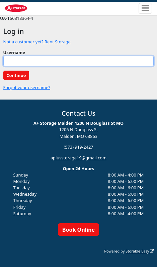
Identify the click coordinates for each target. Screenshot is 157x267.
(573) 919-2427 (78, 147)
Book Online (78, 229)
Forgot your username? (26, 87)
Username (14, 52)
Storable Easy (140, 251)
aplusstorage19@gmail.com (78, 158)
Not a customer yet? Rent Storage (37, 42)
